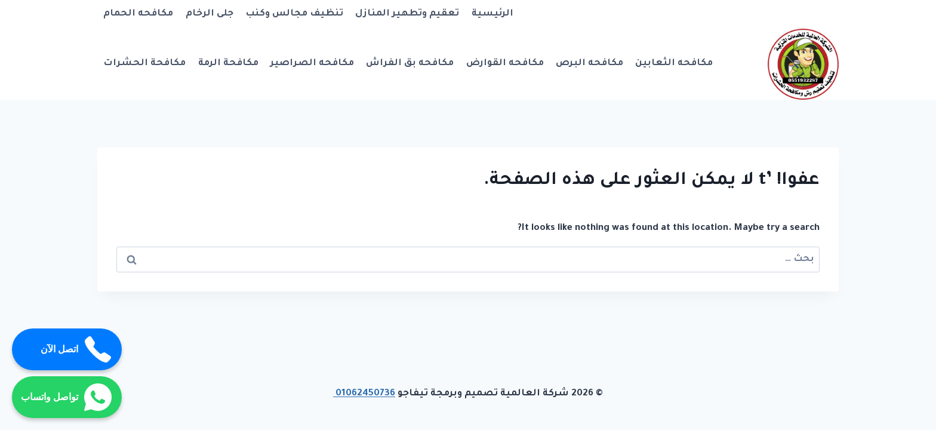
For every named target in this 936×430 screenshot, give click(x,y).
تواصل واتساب (67, 397)
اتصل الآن (77, 349)
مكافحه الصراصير (312, 64)
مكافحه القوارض (505, 64)
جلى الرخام (209, 14)
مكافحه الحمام (138, 14)
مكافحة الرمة (228, 64)
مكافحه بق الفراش (410, 64)
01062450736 (364, 394)
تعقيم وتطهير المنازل (407, 14)
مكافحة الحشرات (144, 64)
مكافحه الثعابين (674, 64)
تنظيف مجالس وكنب (294, 14)
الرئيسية (492, 14)
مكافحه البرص (589, 64)
